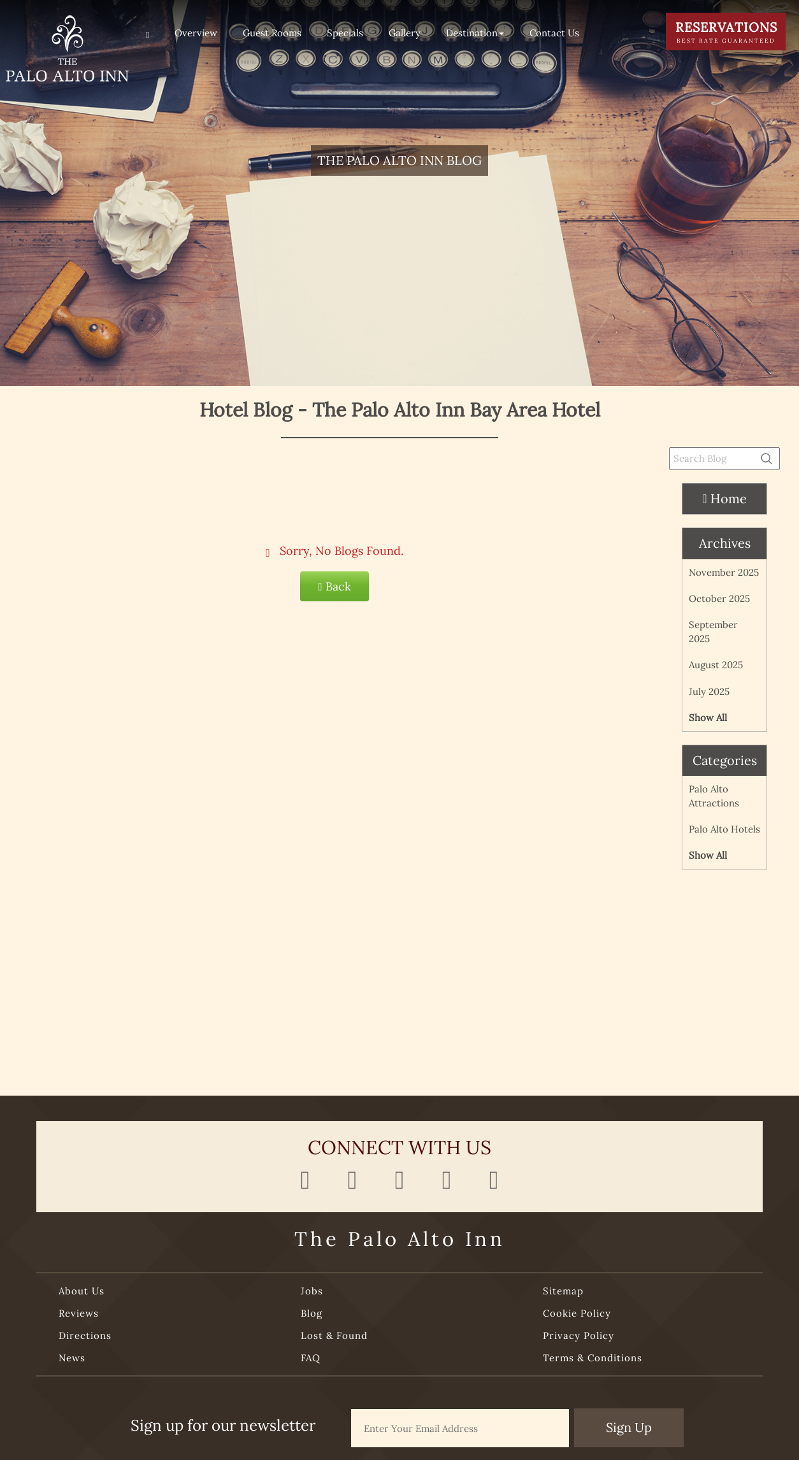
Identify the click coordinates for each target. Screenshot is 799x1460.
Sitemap (563, 1291)
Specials (345, 33)
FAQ (310, 1358)
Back (334, 586)
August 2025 (716, 665)
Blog (311, 1313)
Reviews (79, 1313)
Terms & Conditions (592, 1358)
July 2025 (709, 691)
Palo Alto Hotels (724, 829)
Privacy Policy (578, 1335)
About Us (81, 1291)
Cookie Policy (577, 1313)
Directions (85, 1335)
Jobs (312, 1291)
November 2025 (724, 572)
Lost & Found (334, 1335)
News (72, 1358)
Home (724, 498)
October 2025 (719, 598)
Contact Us (554, 33)
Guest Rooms (272, 33)
